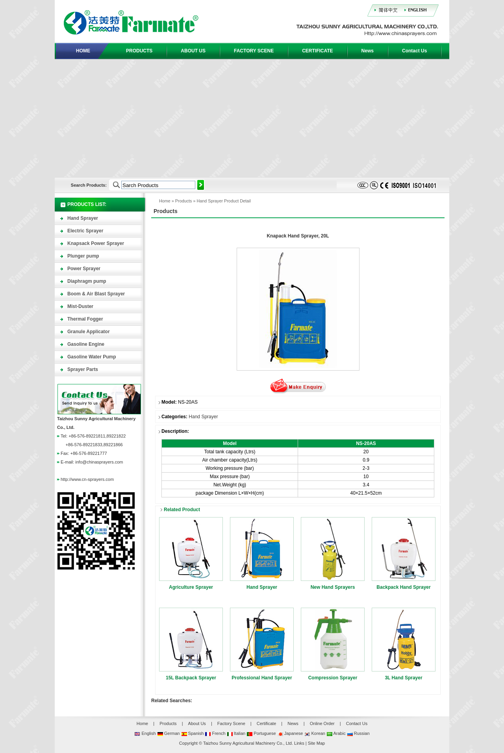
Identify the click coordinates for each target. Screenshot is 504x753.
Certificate (266, 723)
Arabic (336, 733)
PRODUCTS (139, 51)
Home (164, 200)
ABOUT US (193, 51)
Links (299, 743)
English (145, 733)
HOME (83, 51)
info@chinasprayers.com (99, 462)
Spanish (192, 733)
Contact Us (414, 51)
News (367, 51)
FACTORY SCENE (254, 51)
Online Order (322, 723)
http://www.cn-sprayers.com (87, 479)
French (215, 733)
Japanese (290, 733)
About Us (197, 723)
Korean (314, 733)
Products (183, 200)
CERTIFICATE (317, 51)
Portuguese (261, 733)
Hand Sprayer (209, 200)
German (168, 733)
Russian (358, 733)
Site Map (316, 743)
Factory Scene (231, 723)
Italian (236, 733)
